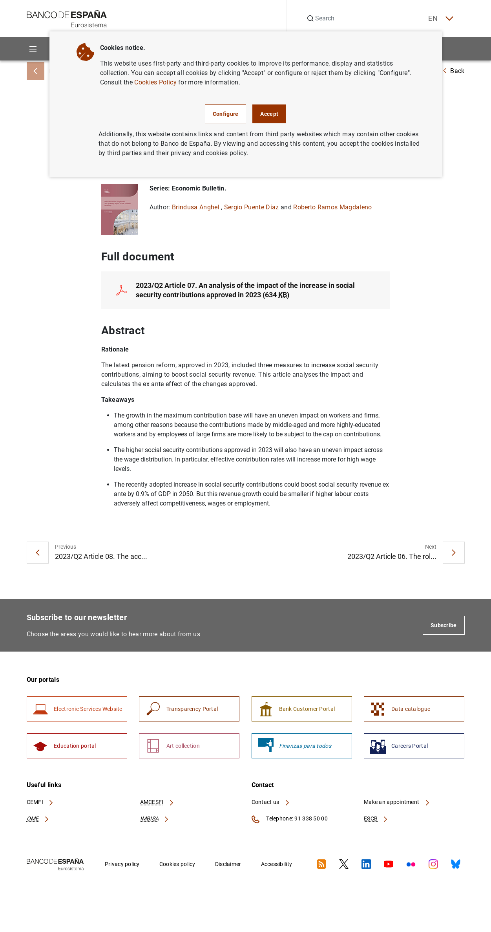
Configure (226, 114)
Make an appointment (397, 803)
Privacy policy (122, 865)
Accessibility (276, 865)
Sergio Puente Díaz (251, 207)
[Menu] (33, 49)
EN (439, 18)
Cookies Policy (155, 82)
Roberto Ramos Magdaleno (332, 207)
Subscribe (444, 626)
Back (453, 71)
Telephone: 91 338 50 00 (290, 820)
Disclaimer (228, 865)
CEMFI (40, 803)
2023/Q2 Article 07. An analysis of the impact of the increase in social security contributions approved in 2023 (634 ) (245, 290)
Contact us (271, 803)
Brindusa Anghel (195, 207)
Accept (269, 114)
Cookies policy (177, 865)
